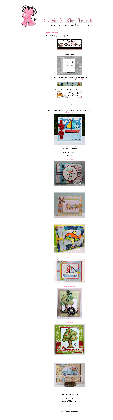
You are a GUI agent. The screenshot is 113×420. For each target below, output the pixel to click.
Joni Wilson (69, 223)
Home (23, 28)
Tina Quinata (69, 359)
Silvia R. (69, 191)
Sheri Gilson (69, 159)
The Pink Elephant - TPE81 (57, 36)
